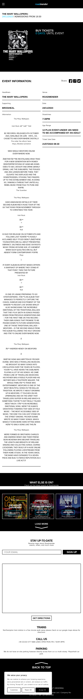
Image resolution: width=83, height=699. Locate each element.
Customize (14, 690)
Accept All (42, 690)
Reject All (28, 690)
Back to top (41, 666)
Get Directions (41, 618)
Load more (41, 525)
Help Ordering (56, 688)
